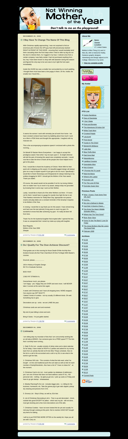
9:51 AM (41, 235)
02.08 (86, 314)
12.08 (86, 345)
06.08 (86, 326)
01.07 (86, 274)
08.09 (86, 366)
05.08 (86, 323)
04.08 (86, 320)
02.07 (86, 277)
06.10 (86, 372)
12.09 (86, 369)
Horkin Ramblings (90, 115)
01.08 (86, 311)
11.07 (86, 305)
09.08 (86, 335)
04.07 (86, 283)
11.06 (86, 268)
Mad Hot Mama (89, 174)
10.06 (86, 264)
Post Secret (88, 140)
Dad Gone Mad (89, 155)
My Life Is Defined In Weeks (94, 203)
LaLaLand (87, 137)
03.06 (86, 243)
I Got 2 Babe (88, 121)
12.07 (86, 308)
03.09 (86, 354)
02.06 (86, 240)
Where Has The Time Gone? (94, 214)
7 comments (70, 424)
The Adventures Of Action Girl (94, 127)
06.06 (86, 252)
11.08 (86, 342)
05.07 (86, 286)
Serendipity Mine (90, 164)
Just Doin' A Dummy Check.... (94, 206)
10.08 (86, 339)
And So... (87, 200)
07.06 (86, 255)
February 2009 (89, 231)
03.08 (86, 317)
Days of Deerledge (90, 118)
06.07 (86, 289)
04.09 (86, 357)
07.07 (86, 292)
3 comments (70, 235)
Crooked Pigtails (89, 133)
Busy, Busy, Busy (90, 218)
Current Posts (89, 375)
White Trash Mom (90, 130)
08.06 (86, 258)
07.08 (86, 329)
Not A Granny (88, 167)
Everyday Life (88, 180)
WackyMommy (89, 158)
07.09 (86, 363)
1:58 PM (41, 321)
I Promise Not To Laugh (92, 171)
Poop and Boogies (90, 124)
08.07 (86, 295)
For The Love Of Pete (91, 183)
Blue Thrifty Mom (90, 152)
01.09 (86, 348)
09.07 (86, 298)
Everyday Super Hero (91, 186)
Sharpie (97, 42)
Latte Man (87, 149)
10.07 (86, 302)
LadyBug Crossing (90, 161)
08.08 (86, 332)
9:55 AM (41, 424)
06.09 (86, 360)
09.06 (86, 261)
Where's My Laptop (90, 177)
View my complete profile (93, 63)
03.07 (86, 280)
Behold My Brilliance (91, 146)
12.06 (86, 271)
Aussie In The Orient (91, 143)
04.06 (86, 246)
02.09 (86, 351)
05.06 (86, 249)
